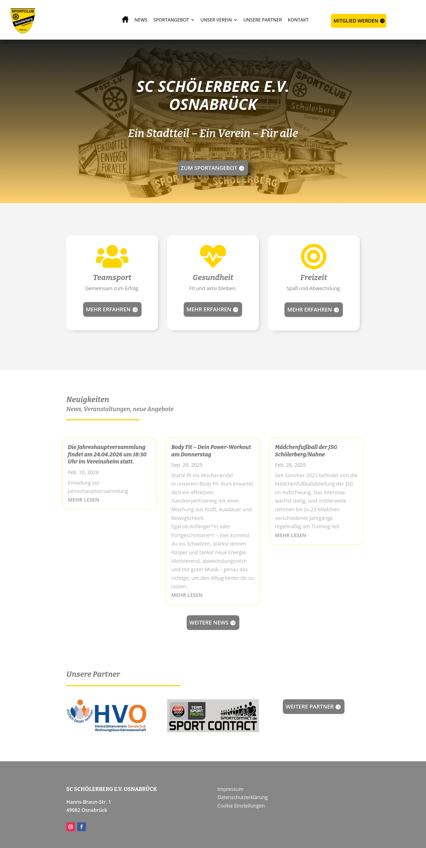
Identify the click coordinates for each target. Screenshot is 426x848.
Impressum (230, 789)
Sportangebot (171, 20)
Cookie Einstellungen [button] (241, 805)
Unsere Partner (262, 20)
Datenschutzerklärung (242, 797)
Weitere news (209, 622)
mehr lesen (80, 498)
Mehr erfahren (108, 309)
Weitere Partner (310, 706)
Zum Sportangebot (209, 168)
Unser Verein (216, 20)
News (140, 20)
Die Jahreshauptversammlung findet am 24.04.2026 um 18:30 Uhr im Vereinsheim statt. (104, 452)
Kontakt (298, 20)
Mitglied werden (356, 20)
